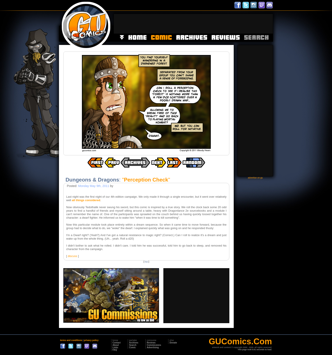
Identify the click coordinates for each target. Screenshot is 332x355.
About (115, 345)
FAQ (114, 350)
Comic (132, 347)
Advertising (153, 347)
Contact (116, 342)
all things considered (86, 200)
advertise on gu (255, 178)
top (146, 262)
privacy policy (91, 340)
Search (132, 345)
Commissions (154, 345)
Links (115, 347)
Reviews (151, 342)
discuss (72, 256)
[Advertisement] (193, 24)
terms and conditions (71, 340)
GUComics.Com (240, 341)
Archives (133, 342)
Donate (173, 342)
